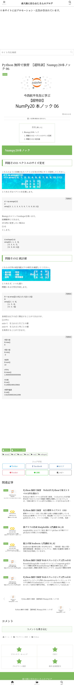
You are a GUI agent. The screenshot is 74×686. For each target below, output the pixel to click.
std (14, 454)
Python (6, 450)
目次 (34, 127)
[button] (71, 52)
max (20, 454)
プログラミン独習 (18, 450)
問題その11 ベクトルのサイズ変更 (38, 135)
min (26, 454)
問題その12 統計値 (33, 139)
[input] (37, 52)
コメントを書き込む (37, 629)
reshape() (42, 454)
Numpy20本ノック (31, 132)
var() (33, 454)
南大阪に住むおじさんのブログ (37, 3)
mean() (6, 454)
